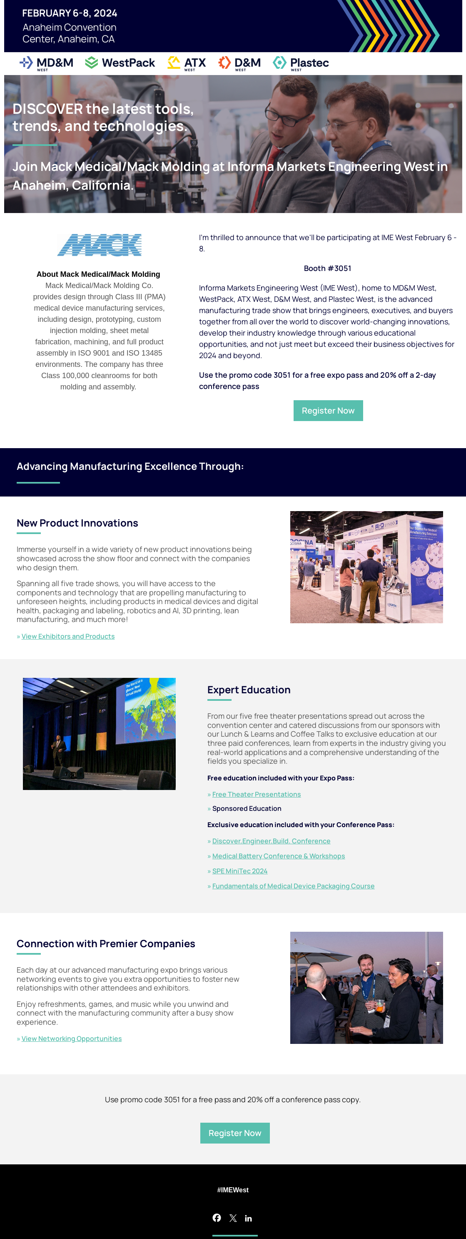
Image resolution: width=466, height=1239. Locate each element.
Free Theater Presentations (256, 794)
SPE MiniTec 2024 (240, 870)
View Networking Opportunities (72, 1038)
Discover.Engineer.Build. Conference (271, 840)
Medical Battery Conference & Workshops (278, 855)
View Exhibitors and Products (68, 636)
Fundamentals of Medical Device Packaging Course (293, 885)
